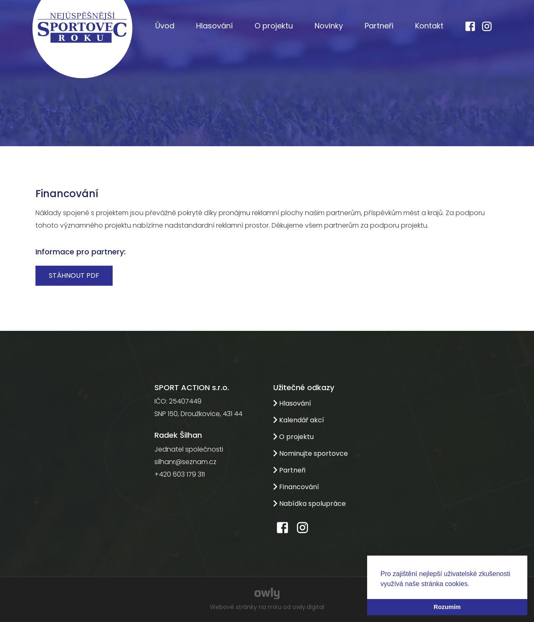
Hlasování (214, 25)
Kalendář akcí (298, 420)
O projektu (273, 25)
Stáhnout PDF (74, 275)
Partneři (379, 25)
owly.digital (308, 607)
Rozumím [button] (447, 607)
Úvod (164, 25)
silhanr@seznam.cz (185, 462)
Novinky (329, 25)
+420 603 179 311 (179, 474)
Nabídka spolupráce (309, 503)
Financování (296, 487)
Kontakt (429, 25)
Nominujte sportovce (310, 453)
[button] (472, 584)
